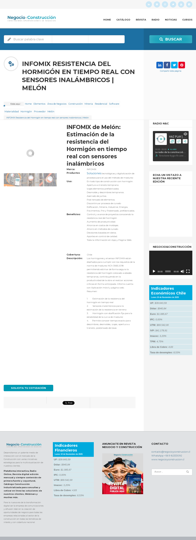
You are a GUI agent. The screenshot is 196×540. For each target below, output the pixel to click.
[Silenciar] (182, 265)
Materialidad (27, 107)
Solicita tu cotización (27, 380)
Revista (141, 19)
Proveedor (59, 107)
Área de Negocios (62, 102)
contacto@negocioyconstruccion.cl (168, 444)
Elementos (43, 102)
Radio (155, 19)
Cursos (187, 19)
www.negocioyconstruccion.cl (166, 450)
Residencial (113, 102)
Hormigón (43, 107)
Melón (72, 107)
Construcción (83, 102)
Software (10, 107)
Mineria (99, 102)
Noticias (171, 19)
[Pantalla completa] (188, 265)
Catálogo (123, 19)
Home (107, 19)
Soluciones (92, 166)
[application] (170, 257)
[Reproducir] (154, 265)
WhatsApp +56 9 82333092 (164, 447)
